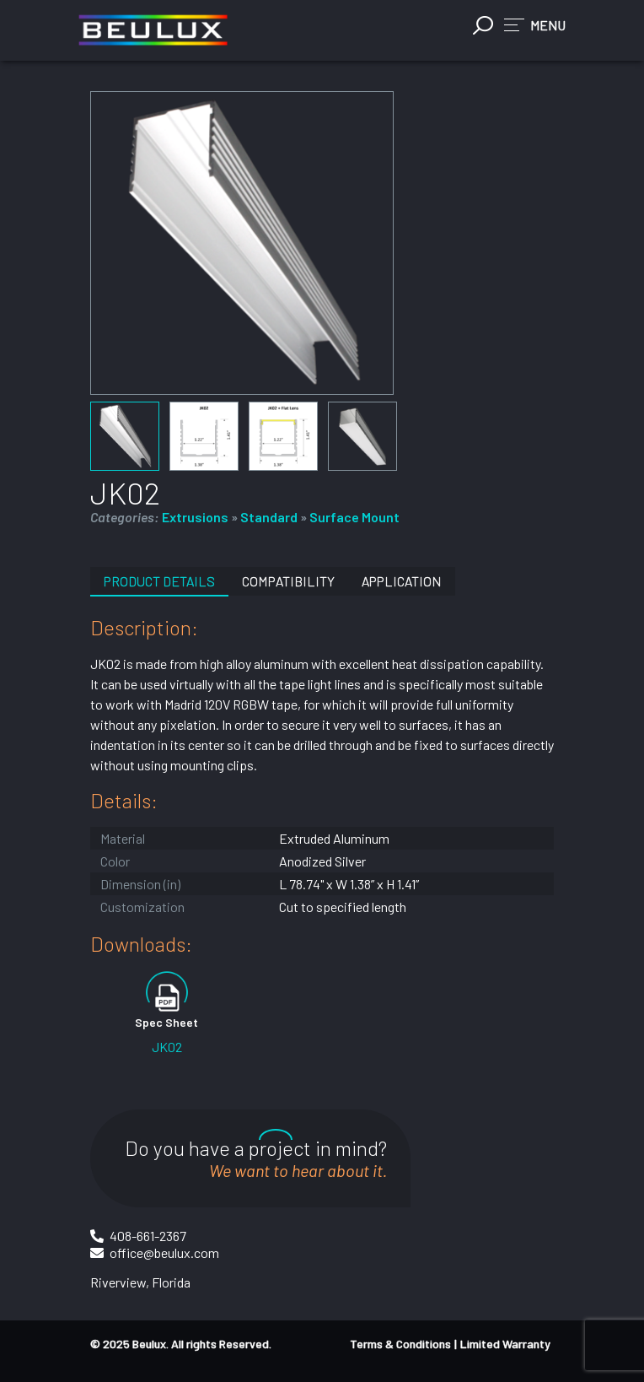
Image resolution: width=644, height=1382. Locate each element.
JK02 (167, 1047)
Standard (269, 517)
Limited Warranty (505, 1343)
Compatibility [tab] (288, 581)
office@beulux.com (164, 1252)
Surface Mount (354, 517)
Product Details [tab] (159, 581)
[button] (534, 24)
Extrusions (195, 517)
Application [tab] (402, 581)
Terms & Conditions (400, 1343)
